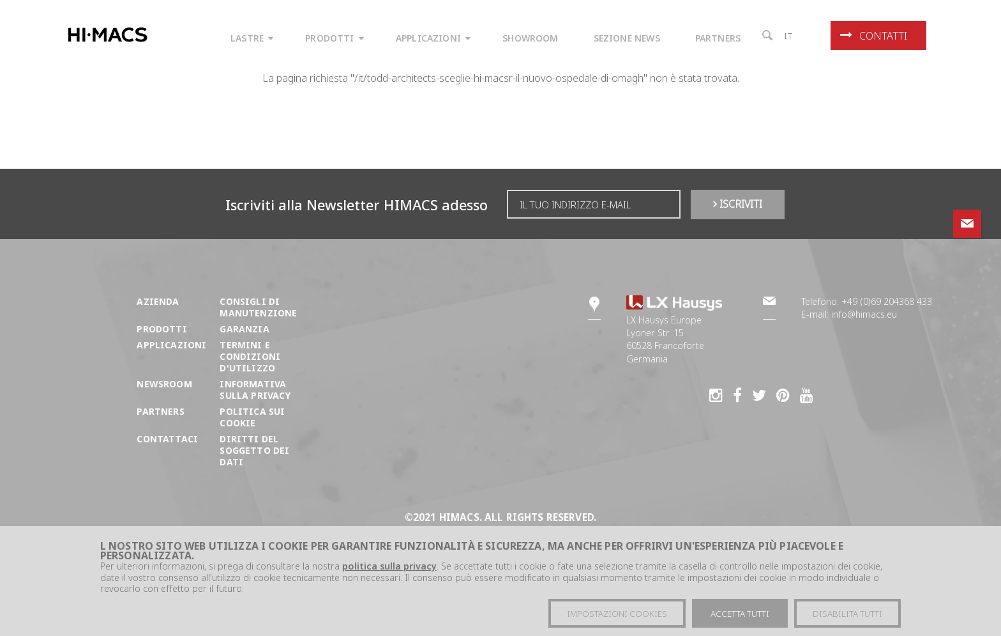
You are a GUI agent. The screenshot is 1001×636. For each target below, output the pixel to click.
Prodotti (161, 329)
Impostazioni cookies (617, 615)
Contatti (873, 36)
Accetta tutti (740, 615)
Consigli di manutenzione (258, 307)
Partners (160, 411)
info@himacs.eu (864, 314)
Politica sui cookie (252, 417)
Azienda (158, 301)
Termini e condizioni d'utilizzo (250, 356)
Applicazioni (171, 345)
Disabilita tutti (847, 615)
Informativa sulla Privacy (255, 389)
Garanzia (244, 329)
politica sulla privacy (389, 568)
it (789, 36)
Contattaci (167, 439)
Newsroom (164, 384)
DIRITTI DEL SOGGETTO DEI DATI (254, 450)
